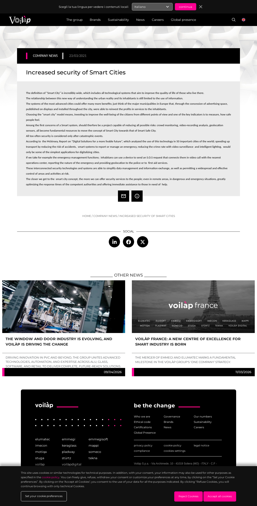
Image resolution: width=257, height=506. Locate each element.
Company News (105, 216)
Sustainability (203, 422)
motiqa (41, 452)
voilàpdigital (71, 464)
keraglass (69, 445)
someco (95, 452)
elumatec (42, 439)
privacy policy (143, 445)
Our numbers (203, 416)
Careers (199, 427)
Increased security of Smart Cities (147, 216)
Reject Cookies (188, 496)
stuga (39, 458)
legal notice (201, 445)
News (167, 427)
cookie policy (172, 445)
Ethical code (142, 422)
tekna (93, 458)
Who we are (142, 416)
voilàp (40, 464)
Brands (168, 422)
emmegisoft (98, 439)
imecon (41, 445)
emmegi (68, 439)
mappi (94, 445)
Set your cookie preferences (44, 496)
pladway (68, 452)
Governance (172, 416)
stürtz (66, 458)
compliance (142, 450)
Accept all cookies (220, 496)
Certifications (143, 427)
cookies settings (174, 450)
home (86, 216)
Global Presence (145, 432)
